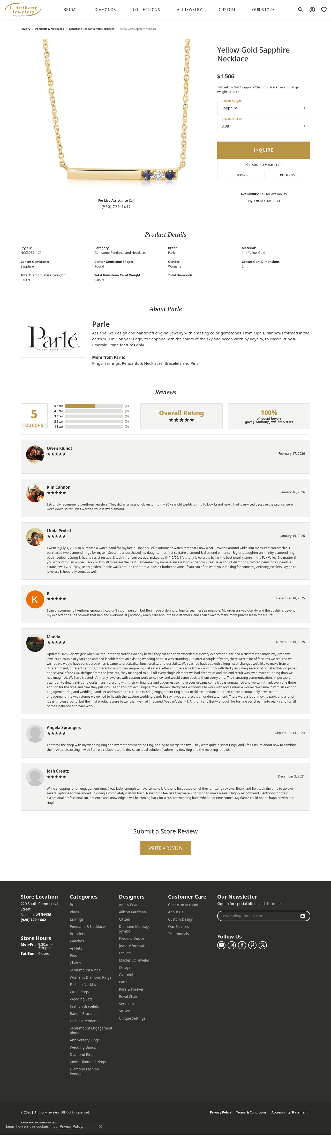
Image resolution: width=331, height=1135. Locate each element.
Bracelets (172, 363)
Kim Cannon (58, 487)
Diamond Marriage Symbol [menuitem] (134, 929)
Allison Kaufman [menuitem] (132, 911)
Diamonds (105, 9)
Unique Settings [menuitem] (132, 1018)
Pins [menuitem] (73, 955)
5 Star (58, 406)
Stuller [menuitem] (124, 1010)
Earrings (112, 363)
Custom (227, 9)
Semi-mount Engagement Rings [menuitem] (91, 1030)
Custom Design (180, 919)
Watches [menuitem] (77, 940)
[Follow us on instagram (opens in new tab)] (232, 945)
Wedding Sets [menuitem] (81, 999)
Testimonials (178, 933)
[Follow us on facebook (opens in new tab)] (242, 945)
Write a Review (165, 848)
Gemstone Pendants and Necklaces (91, 29)
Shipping (240, 175)
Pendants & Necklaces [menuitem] (88, 926)
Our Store (263, 9)
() (127, 406)
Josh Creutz (58, 771)
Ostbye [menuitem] (125, 967)
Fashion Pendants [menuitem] (84, 1020)
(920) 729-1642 (116, 206)
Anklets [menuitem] (76, 948)
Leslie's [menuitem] (125, 952)
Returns (287, 175)
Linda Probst (59, 530)
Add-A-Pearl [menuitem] (129, 904)
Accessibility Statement (290, 1112)
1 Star (58, 426)
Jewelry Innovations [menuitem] (135, 945)
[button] (300, 9)
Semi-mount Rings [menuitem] (85, 970)
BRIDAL (71, 9)
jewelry (25, 29)
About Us (175, 911)
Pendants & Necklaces (49, 29)
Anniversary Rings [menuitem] (85, 1040)
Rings (97, 363)
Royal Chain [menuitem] (128, 996)
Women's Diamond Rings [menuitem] (90, 977)
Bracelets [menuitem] (77, 933)
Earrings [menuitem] (77, 919)
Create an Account (183, 904)
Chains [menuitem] (75, 962)
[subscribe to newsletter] (303, 916)
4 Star (58, 411)
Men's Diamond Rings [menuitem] (88, 1061)
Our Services (178, 926)
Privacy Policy (220, 1112)
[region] (116, 116)
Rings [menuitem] (74, 911)
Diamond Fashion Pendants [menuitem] (84, 1071)
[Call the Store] (33, 919)
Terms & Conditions (251, 1112)
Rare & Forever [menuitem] (131, 989)
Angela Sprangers (64, 727)
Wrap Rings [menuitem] (79, 991)
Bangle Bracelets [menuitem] (83, 1013)
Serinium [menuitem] (126, 1003)
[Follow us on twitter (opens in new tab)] (263, 945)
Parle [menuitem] (123, 981)
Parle (172, 252)
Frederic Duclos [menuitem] (132, 938)
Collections (146, 9)
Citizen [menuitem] (124, 919)
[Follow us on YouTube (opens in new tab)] (221, 945)
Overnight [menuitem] (127, 974)
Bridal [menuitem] (75, 904)
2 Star (58, 421)
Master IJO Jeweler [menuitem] (134, 960)
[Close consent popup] (100, 1126)
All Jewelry (189, 9)
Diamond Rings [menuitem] (82, 1054)
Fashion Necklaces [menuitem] (85, 984)
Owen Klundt (59, 448)
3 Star (58, 416)
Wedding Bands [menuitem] (83, 1047)
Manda (53, 636)
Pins (194, 363)
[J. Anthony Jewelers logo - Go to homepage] (23, 9)
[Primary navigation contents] (169, 9)
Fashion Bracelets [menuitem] (84, 1006)
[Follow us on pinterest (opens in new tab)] (252, 945)
